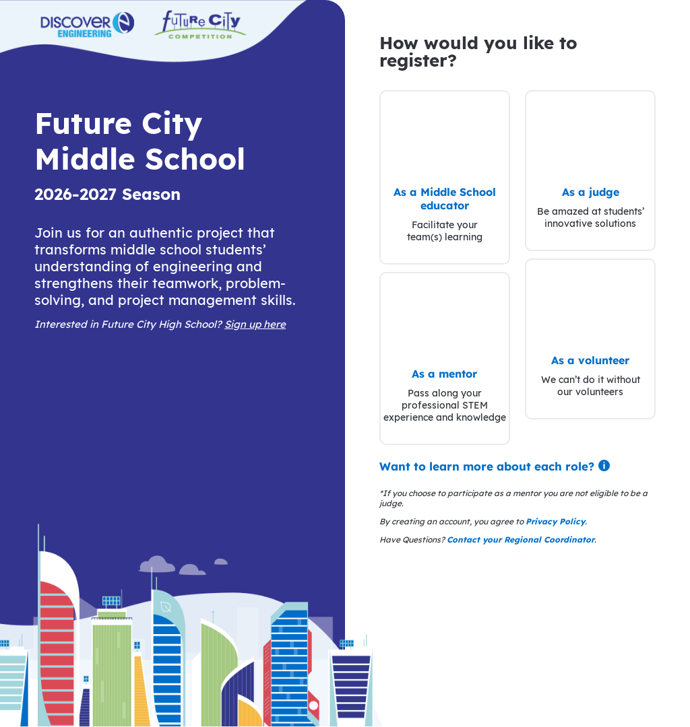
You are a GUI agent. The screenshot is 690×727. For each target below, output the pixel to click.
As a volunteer (590, 360)
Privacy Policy (555, 521)
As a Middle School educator (445, 198)
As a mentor (444, 373)
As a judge (590, 192)
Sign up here (255, 324)
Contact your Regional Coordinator (520, 539)
